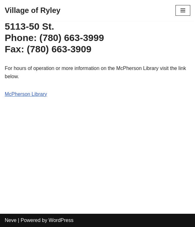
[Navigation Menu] (182, 10)
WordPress (61, 220)
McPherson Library (26, 94)
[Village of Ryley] (32, 10)
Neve (10, 220)
